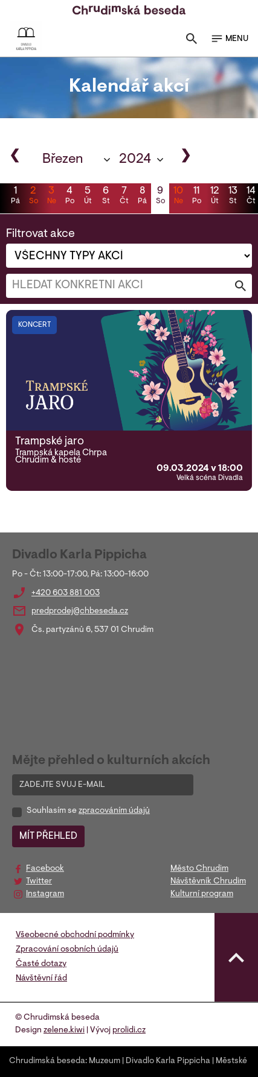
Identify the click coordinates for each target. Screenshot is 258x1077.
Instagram (45, 894)
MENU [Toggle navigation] (229, 38)
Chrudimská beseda (47, 1061)
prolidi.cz (129, 1030)
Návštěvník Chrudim (208, 881)
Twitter (39, 881)
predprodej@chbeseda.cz (79, 611)
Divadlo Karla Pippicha (168, 1061)
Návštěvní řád (41, 978)
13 (233, 196)
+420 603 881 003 (65, 593)
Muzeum (104, 1061)
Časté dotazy (41, 964)
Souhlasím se (88, 811)
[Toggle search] (191, 41)
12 (214, 196)
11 (196, 196)
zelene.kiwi (64, 1030)
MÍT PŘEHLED (48, 836)
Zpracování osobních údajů (67, 950)
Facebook (45, 869)
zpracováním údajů (114, 811)
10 (178, 196)
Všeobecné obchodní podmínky (75, 935)
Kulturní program (201, 894)
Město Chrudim (199, 869)
